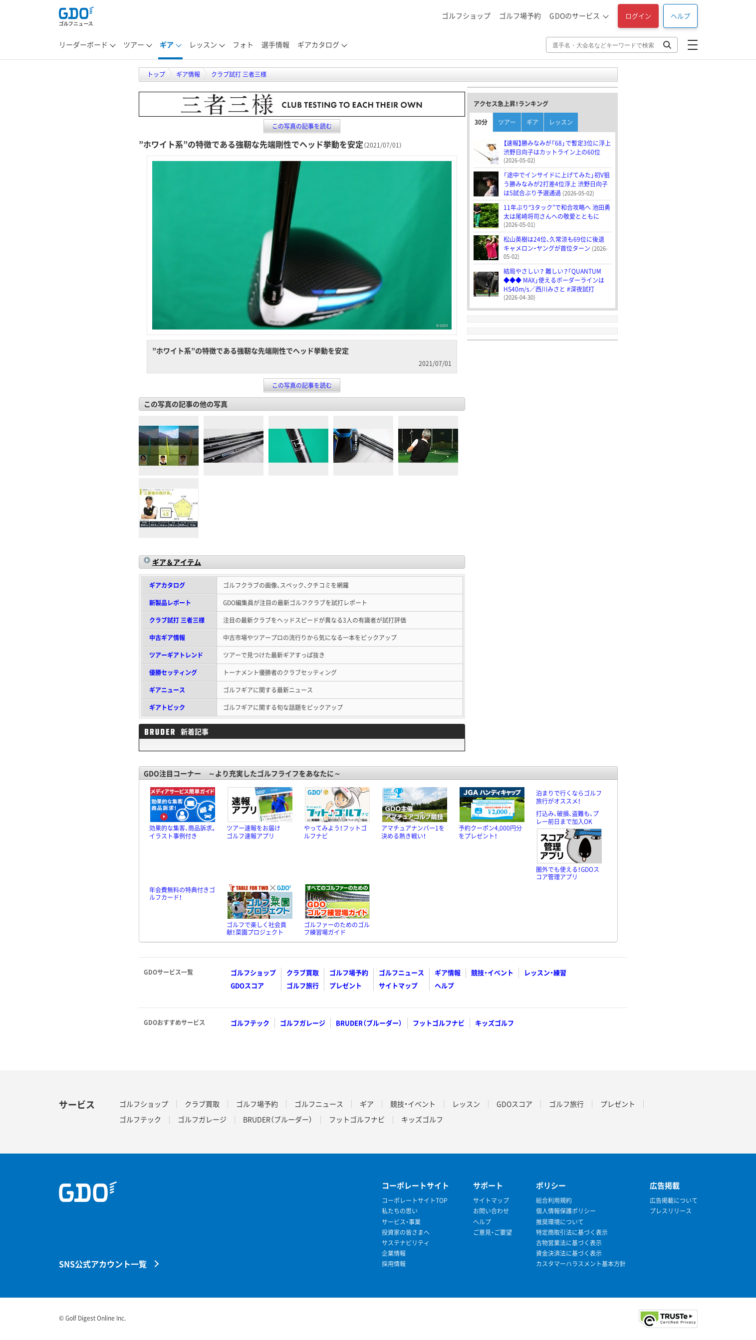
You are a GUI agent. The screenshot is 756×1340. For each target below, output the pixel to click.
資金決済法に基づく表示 (569, 1253)
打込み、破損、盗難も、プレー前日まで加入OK (567, 817)
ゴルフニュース (401, 972)
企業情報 (394, 1253)
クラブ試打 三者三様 (177, 620)
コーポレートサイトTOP (415, 1200)
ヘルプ (680, 15)
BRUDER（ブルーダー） (369, 1022)
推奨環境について (560, 1222)
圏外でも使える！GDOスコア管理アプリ (567, 873)
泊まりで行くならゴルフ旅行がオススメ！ (569, 797)
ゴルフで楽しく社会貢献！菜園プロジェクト (256, 928)
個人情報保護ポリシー (566, 1211)
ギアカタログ (318, 44)
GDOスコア (247, 985)
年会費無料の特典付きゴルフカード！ (182, 893)
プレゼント (345, 985)
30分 (481, 122)
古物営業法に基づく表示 (569, 1243)
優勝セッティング (173, 672)
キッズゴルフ (494, 1022)
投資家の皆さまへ (406, 1232)
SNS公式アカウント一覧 (103, 1263)
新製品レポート (170, 602)
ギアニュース (167, 689)
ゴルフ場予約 (520, 15)
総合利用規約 (554, 1200)
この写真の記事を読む (302, 126)
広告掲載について (674, 1200)
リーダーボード (83, 44)
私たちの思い (400, 1211)
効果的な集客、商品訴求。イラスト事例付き (183, 832)
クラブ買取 (302, 972)
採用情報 (394, 1264)
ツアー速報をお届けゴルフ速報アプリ (253, 832)
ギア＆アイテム (176, 562)
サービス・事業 (401, 1222)
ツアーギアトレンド (176, 655)
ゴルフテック (250, 1022)
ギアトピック (167, 707)
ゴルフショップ (466, 15)
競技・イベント (492, 972)
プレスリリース (671, 1211)
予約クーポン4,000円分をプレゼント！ (490, 832)
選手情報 (275, 44)
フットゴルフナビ (439, 1022)
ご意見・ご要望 (492, 1232)
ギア (167, 44)
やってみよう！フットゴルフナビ (335, 832)
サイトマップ (398, 985)
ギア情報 (448, 972)
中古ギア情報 (167, 637)
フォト (243, 44)
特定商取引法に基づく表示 (572, 1232)
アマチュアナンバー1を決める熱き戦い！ (413, 832)
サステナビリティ (406, 1243)
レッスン (203, 44)
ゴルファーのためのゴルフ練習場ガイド (337, 928)
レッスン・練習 (545, 972)
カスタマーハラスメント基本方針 (581, 1264)
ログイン (638, 15)
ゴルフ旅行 (302, 985)
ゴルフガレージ (302, 1022)
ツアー (133, 44)
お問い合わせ (491, 1211)
